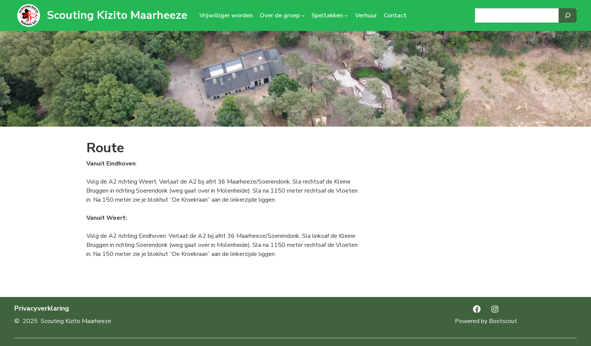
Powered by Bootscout (486, 321)
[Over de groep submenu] (303, 15)
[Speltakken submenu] (346, 15)
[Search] (568, 15)
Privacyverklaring (41, 308)
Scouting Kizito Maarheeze (117, 15)
